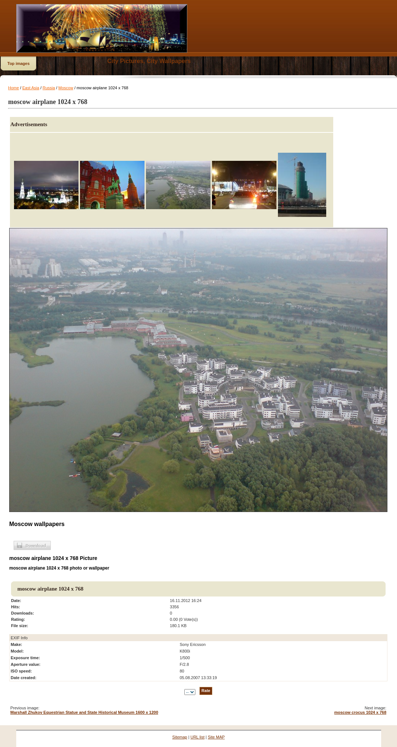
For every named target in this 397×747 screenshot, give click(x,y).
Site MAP (216, 737)
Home (13, 88)
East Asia (30, 88)
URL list (198, 737)
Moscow (65, 88)
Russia (49, 88)
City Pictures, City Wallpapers (149, 61)
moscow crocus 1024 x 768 (360, 712)
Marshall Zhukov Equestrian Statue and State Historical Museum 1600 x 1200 (84, 712)
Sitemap (179, 737)
